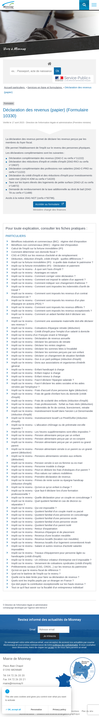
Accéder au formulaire (49, 204)
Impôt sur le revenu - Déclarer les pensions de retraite (40, 341)
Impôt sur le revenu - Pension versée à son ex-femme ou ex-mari (47, 462)
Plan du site (87, 711)
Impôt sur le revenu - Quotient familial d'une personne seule (44, 518)
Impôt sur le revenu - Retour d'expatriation (34, 528)
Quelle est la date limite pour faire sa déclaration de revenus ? (45, 577)
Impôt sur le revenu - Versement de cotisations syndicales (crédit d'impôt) (51, 563)
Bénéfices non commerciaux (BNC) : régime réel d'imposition (44, 245)
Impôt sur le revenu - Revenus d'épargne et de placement (42, 532)
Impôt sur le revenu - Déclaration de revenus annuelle (40, 338)
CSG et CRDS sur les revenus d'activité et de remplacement (44, 255)
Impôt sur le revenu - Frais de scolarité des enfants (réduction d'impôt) (49, 400)
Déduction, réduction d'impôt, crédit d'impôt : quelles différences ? (47, 258)
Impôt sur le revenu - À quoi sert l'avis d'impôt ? (37, 269)
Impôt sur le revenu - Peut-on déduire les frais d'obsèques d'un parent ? (50, 469)
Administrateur (26, 714)
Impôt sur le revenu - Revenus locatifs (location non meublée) (45, 539)
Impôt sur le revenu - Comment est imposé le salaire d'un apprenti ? (48, 279)
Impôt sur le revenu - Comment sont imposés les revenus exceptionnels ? (51, 310)
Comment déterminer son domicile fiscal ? (34, 251)
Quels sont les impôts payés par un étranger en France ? (42, 580)
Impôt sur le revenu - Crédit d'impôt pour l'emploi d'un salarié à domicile (50, 331)
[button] (94, 5)
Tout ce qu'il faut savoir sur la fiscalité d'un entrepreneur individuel (47, 587)
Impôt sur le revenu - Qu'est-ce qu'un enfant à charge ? (41, 487)
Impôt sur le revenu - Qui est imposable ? (34, 507)
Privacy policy (59, 709)
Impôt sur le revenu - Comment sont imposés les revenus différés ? (48, 307)
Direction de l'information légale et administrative (26, 605)
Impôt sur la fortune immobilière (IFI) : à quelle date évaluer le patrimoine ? (52, 262)
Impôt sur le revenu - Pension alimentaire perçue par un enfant (45, 435)
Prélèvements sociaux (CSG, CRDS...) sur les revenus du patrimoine (49, 566)
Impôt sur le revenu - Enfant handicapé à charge (37, 369)
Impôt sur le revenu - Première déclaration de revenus (41, 476)
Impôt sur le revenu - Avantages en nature (34, 272)
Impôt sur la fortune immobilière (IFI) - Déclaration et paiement (45, 265)
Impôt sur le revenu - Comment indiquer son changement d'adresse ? (49, 283)
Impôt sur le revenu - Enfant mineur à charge (35, 376)
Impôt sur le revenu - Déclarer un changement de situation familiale (48, 355)
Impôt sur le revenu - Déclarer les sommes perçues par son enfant (47, 352)
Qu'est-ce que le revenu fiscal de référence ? (35, 570)
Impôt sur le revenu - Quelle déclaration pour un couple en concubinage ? (51, 497)
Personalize (36, 709)
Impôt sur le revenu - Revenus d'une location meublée (41, 535)
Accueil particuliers (14, 87)
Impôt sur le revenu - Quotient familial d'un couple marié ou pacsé (47, 511)
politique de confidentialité (65, 645)
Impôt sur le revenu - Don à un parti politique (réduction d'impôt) (46, 359)
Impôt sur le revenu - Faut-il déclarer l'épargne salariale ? (42, 379)
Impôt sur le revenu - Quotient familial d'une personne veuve (44, 521)
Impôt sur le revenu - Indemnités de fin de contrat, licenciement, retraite (50, 407)
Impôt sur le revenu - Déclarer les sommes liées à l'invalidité (44, 348)
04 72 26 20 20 (16, 675)
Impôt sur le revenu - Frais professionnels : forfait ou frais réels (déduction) (52, 404)
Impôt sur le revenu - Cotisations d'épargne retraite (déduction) (45, 328)
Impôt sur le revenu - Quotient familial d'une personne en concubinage (49, 514)
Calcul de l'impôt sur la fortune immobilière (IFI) (37, 248)
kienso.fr (43, 608)
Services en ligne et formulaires (45, 87)
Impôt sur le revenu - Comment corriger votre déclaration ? (43, 276)
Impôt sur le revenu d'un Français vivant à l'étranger (39, 334)
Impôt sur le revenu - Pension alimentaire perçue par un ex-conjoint (48, 438)
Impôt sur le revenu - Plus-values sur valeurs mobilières (41, 473)
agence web (33, 608)
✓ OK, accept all (13, 709)
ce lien (51, 647)
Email (32, 629)
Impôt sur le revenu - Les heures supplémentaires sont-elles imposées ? (50, 431)
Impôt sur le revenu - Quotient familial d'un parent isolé (41, 525)
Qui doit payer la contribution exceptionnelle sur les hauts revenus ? (48, 584)
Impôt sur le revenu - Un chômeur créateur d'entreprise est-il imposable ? (51, 559)
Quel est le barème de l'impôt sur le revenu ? (35, 573)
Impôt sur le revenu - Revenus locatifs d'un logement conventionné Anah (51, 542)
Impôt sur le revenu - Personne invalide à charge (38, 466)
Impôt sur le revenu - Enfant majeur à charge (35, 373)
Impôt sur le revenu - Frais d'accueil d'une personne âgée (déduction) (49, 390)
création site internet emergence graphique (58, 714)
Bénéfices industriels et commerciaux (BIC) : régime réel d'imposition (49, 241)
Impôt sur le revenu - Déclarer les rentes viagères (38, 345)
